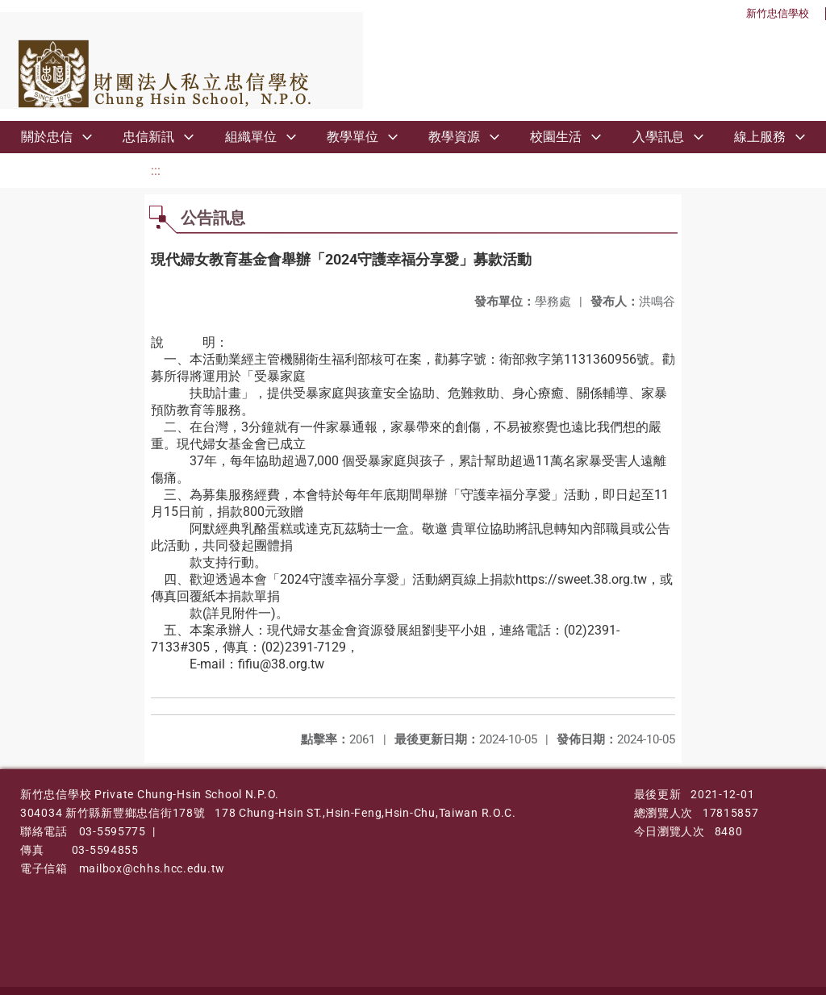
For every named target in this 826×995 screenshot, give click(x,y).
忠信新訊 (148, 136)
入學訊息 (658, 136)
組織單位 (251, 136)
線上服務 (760, 136)
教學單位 (352, 136)
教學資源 (454, 136)
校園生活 (556, 136)
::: (156, 170)
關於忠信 (47, 136)
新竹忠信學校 (777, 13)
